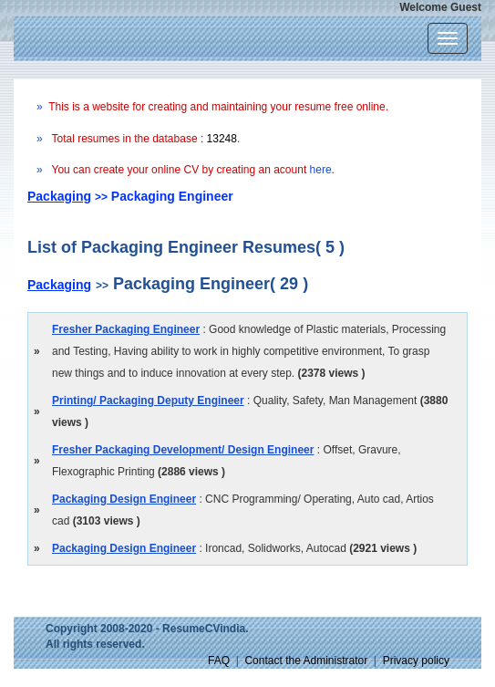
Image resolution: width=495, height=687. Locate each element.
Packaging (59, 196)
